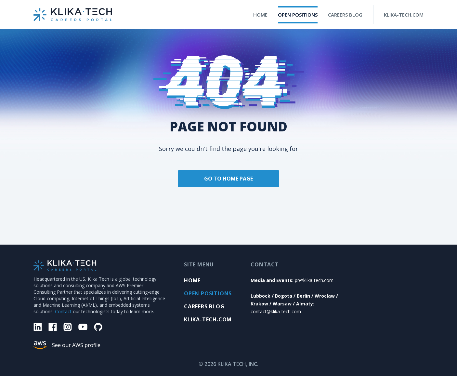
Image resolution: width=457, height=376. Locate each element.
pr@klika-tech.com (314, 280)
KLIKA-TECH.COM (404, 14)
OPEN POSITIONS (298, 14)
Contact (63, 311)
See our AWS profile (76, 345)
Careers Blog (204, 306)
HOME (260, 14)
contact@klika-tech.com (276, 311)
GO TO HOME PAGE (228, 178)
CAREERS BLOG (345, 14)
